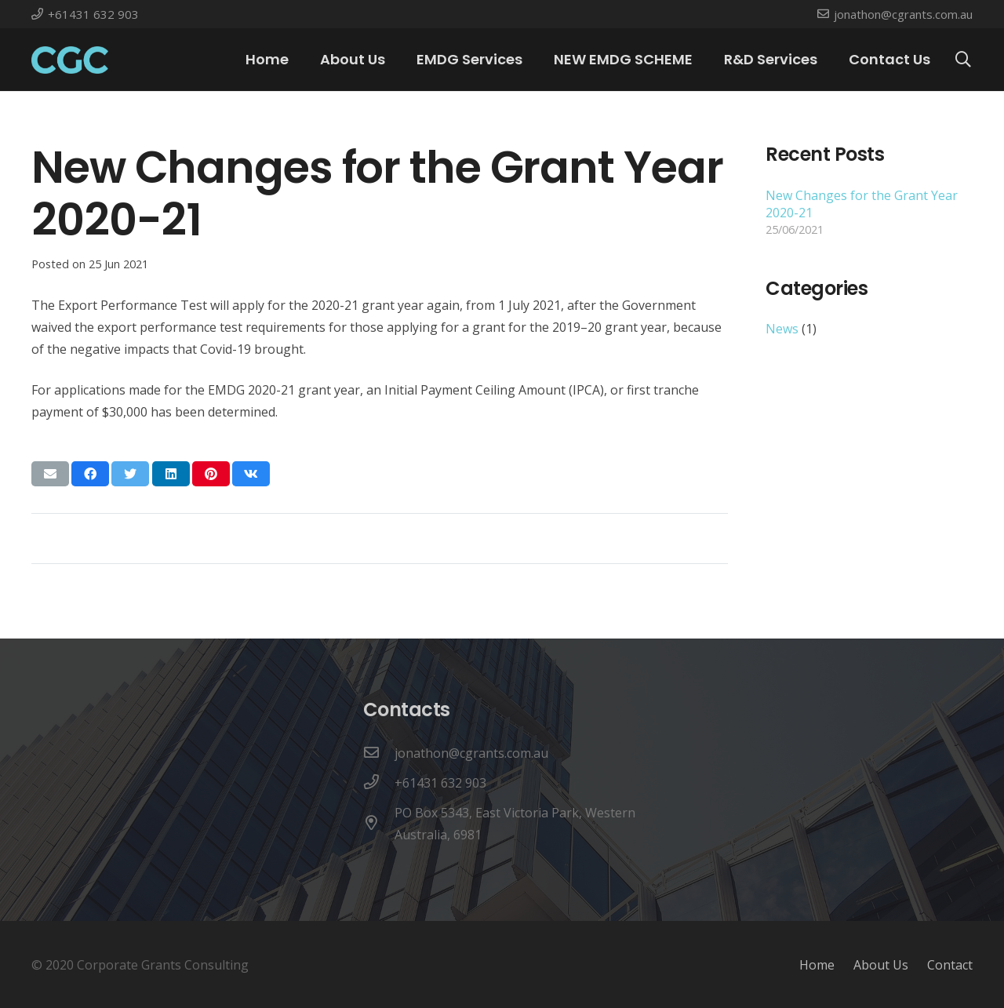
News (782, 328)
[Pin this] (211, 473)
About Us (880, 964)
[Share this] (90, 473)
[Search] (963, 60)
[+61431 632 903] (379, 783)
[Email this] (50, 473)
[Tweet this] (130, 473)
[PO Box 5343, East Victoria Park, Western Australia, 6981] (379, 824)
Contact (950, 964)
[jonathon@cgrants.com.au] (379, 753)
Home (817, 964)
